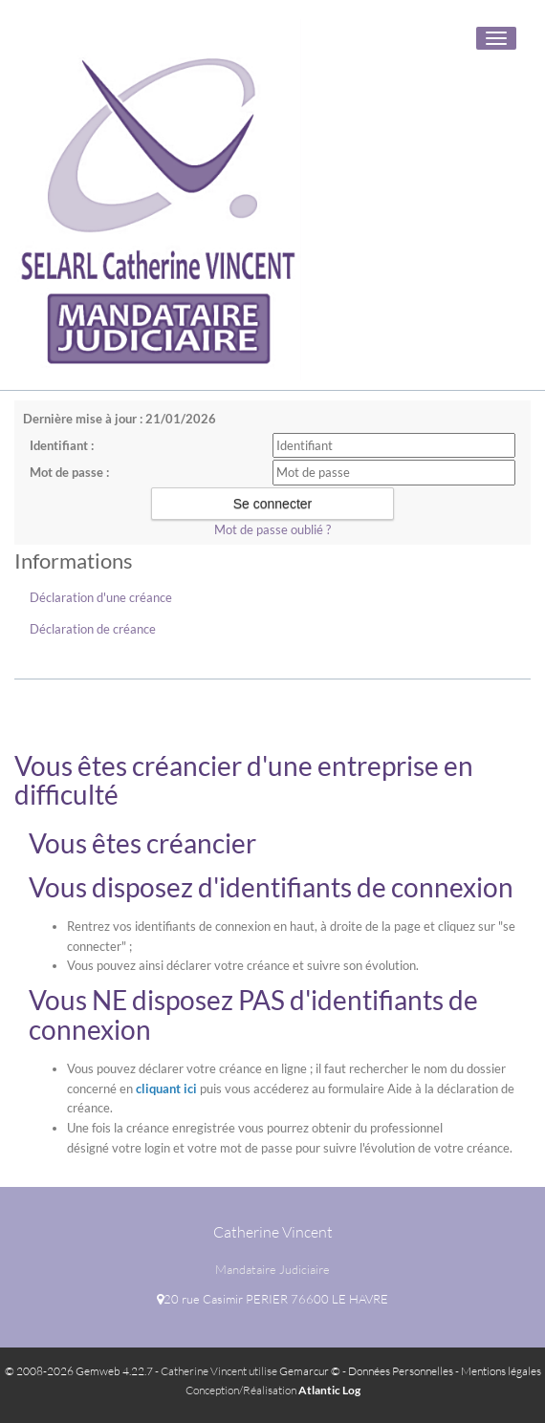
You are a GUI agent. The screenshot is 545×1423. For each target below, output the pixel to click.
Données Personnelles (400, 1371)
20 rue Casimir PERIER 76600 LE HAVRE (272, 1298)
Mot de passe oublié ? (272, 529)
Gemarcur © (309, 1371)
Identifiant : (62, 445)
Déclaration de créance (93, 628)
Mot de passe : (69, 472)
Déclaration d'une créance (101, 597)
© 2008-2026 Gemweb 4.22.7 (79, 1371)
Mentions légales (501, 1371)
